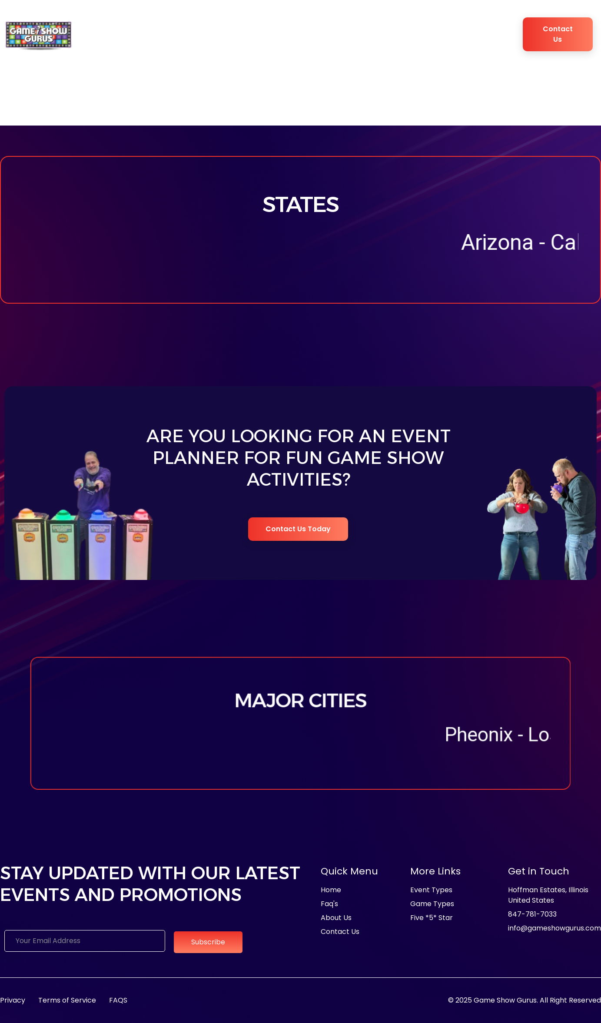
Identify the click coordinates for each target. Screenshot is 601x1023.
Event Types (206, 34)
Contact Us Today (298, 529)
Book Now (488, 34)
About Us (126, 34)
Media (174, 34)
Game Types (264, 34)
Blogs (459, 34)
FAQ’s (430, 34)
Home (95, 34)
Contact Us (558, 34)
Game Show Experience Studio (353, 34)
